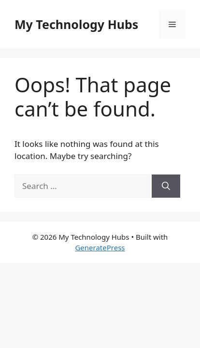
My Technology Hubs (76, 24)
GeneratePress (100, 247)
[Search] (166, 186)
